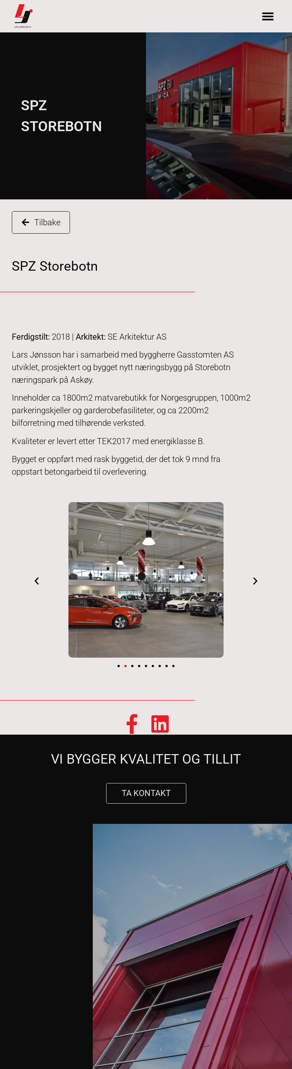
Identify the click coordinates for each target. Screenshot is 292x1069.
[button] (268, 16)
